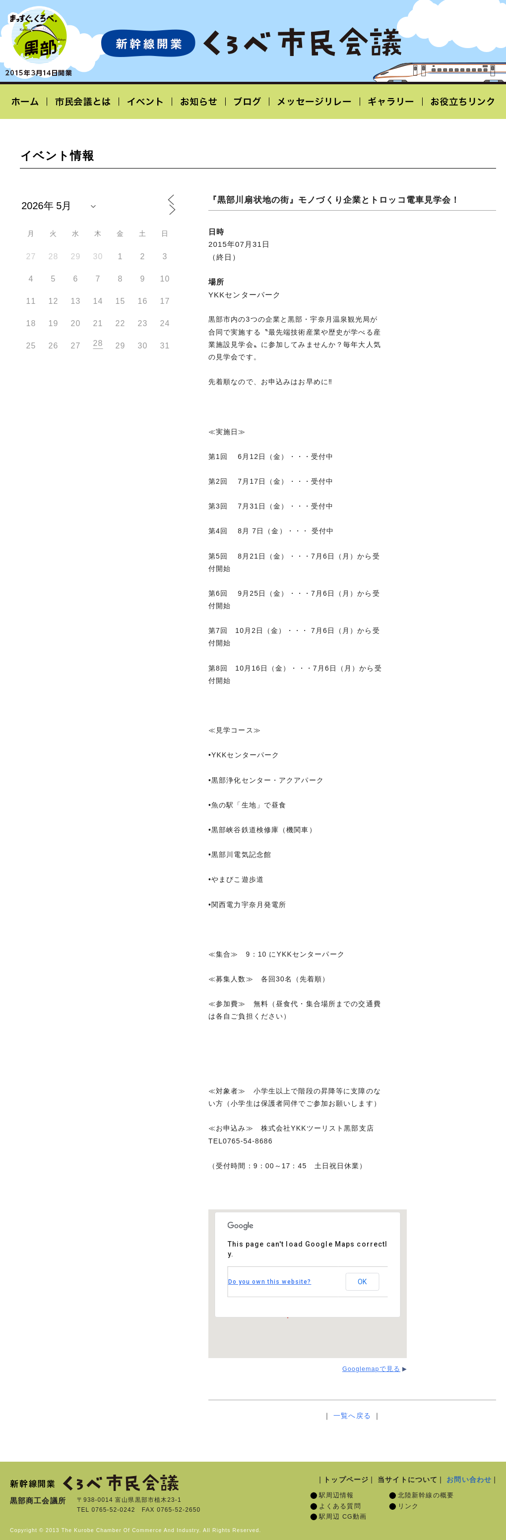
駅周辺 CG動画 (343, 1516)
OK (362, 1282)
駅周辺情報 (336, 1495)
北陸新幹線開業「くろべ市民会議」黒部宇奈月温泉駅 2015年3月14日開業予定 (251, 42)
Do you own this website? (270, 1281)
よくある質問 (340, 1506)
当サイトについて (408, 1479)
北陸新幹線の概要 (426, 1495)
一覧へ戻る (352, 1416)
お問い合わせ (469, 1479)
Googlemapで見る (371, 1369)
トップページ (346, 1479)
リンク (408, 1506)
